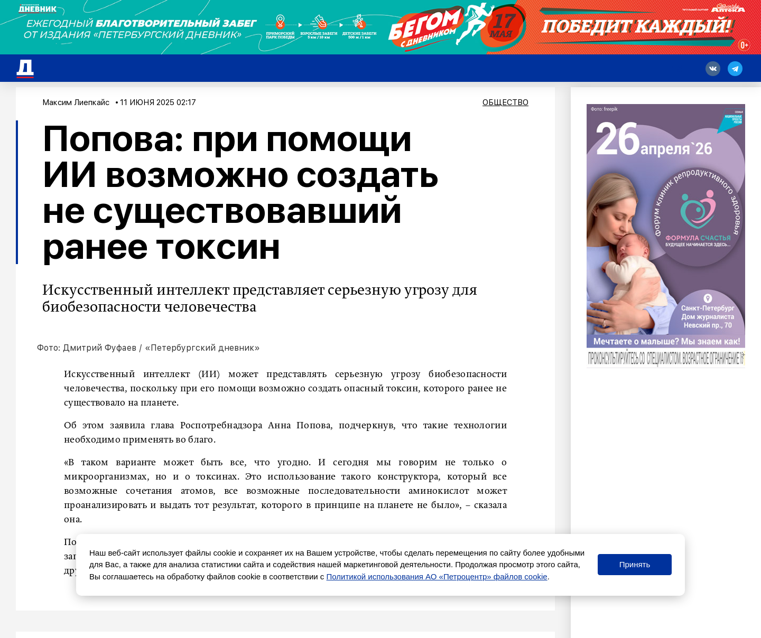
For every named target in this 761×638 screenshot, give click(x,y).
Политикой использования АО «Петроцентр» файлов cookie (437, 576)
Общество (505, 102)
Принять (635, 564)
